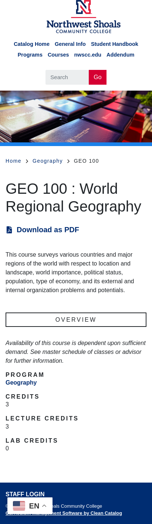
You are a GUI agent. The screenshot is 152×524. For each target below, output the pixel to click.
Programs (30, 55)
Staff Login (25, 494)
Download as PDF (48, 230)
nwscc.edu (88, 55)
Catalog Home (32, 44)
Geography (51, 161)
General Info (70, 44)
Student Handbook (114, 44)
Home (17, 161)
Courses (58, 55)
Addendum (120, 55)
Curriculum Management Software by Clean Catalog (64, 513)
